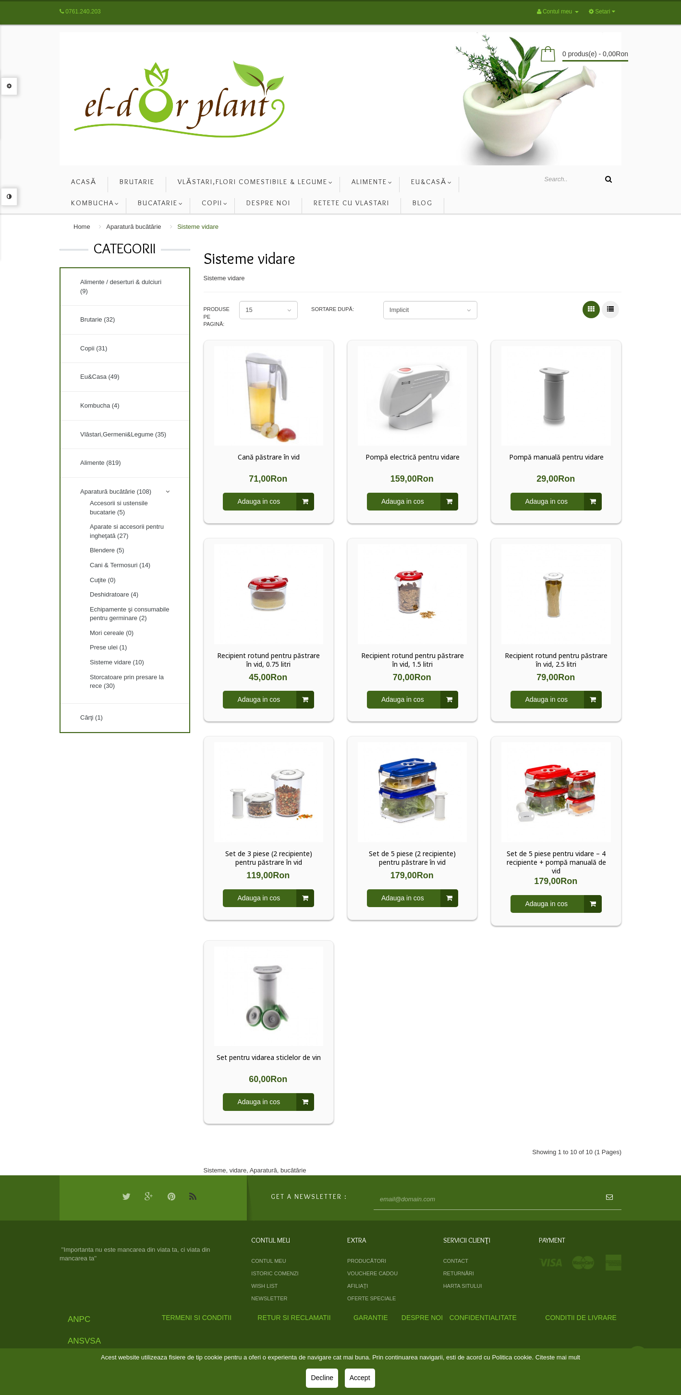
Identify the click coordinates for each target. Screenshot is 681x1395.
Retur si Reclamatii (293, 1317)
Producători (366, 1261)
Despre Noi (422, 1317)
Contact (455, 1261)
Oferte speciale (371, 1298)
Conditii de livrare (581, 1317)
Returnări (458, 1273)
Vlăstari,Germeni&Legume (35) (123, 434)
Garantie (370, 1317)
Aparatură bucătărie (133, 226)
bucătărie (293, 1170)
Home (81, 226)
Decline (322, 1378)
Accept (360, 1378)
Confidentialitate (483, 1317)
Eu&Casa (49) (100, 376)
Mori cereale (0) (112, 632)
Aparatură (263, 1170)
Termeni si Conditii (196, 1317)
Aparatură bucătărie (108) (115, 491)
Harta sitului (462, 1286)
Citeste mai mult (557, 1357)
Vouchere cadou (372, 1273)
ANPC (79, 1319)
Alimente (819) (100, 462)
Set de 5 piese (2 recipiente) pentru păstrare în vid (412, 858)
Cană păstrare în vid (269, 457)
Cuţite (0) (102, 580)
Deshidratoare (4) (114, 594)
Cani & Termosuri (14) (120, 565)
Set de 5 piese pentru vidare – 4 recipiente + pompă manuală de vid (556, 862)
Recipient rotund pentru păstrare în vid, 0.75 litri (268, 660)
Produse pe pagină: (215, 316)
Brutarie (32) (97, 319)
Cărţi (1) (91, 717)
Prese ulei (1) (108, 647)
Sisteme (215, 1170)
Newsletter (269, 1298)
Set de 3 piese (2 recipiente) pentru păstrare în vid (268, 858)
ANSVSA (84, 1340)
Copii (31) (93, 348)
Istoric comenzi (274, 1273)
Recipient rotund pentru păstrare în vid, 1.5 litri (412, 660)
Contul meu (268, 1261)
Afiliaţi (357, 1286)
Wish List (264, 1286)
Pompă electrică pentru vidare (412, 457)
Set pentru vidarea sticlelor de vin (269, 1057)
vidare (238, 1170)
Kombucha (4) (100, 405)
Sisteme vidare (198, 226)
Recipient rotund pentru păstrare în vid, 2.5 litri (556, 660)
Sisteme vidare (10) (117, 662)
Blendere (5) (107, 550)
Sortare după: (332, 309)
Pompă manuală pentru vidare (556, 457)
